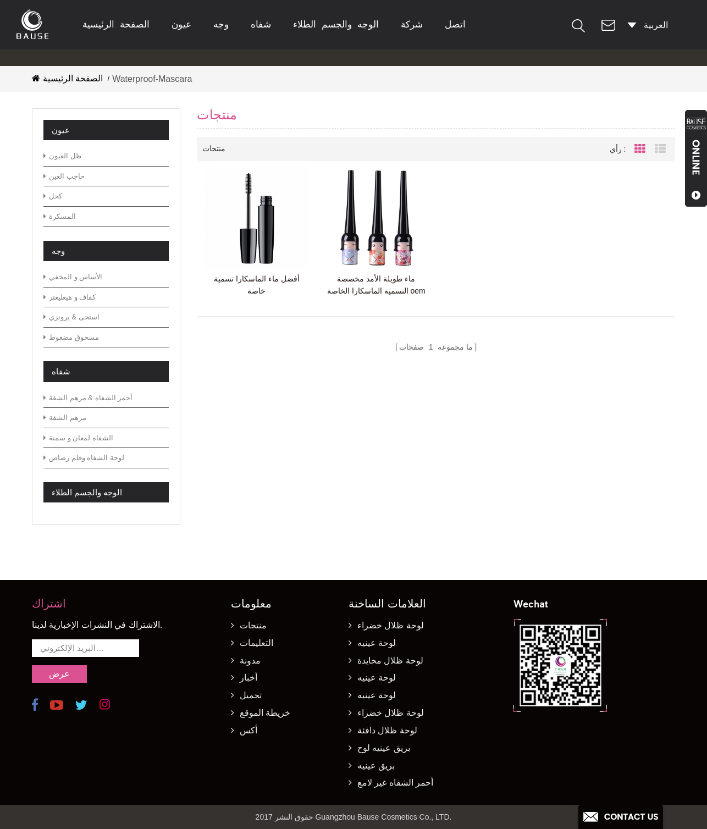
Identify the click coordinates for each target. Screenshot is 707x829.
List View (660, 149)
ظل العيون (62, 156)
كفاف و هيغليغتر (69, 297)
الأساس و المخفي (72, 277)
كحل (52, 196)
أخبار (248, 677)
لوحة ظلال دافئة (387, 730)
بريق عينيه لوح (383, 748)
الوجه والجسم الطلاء (336, 24)
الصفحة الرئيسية (116, 24)
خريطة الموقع (265, 712)
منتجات (253, 625)
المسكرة (59, 216)
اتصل (455, 24)
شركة (412, 24)
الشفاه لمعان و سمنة (78, 438)
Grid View (640, 149)
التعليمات (256, 643)
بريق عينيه (376, 765)
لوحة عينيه (376, 643)
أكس (248, 730)
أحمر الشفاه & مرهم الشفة (87, 398)
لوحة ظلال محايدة (390, 660)
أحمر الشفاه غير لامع (395, 782)
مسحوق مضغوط (71, 337)
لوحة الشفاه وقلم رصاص (83, 458)
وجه (221, 24)
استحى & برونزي (71, 317)
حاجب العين (64, 176)
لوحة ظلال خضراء (390, 625)
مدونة (250, 660)
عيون (181, 24)
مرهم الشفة (64, 417)
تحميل (251, 695)
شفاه (261, 24)
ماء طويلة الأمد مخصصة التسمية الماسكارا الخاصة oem (376, 284)
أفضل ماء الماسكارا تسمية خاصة (257, 284)
